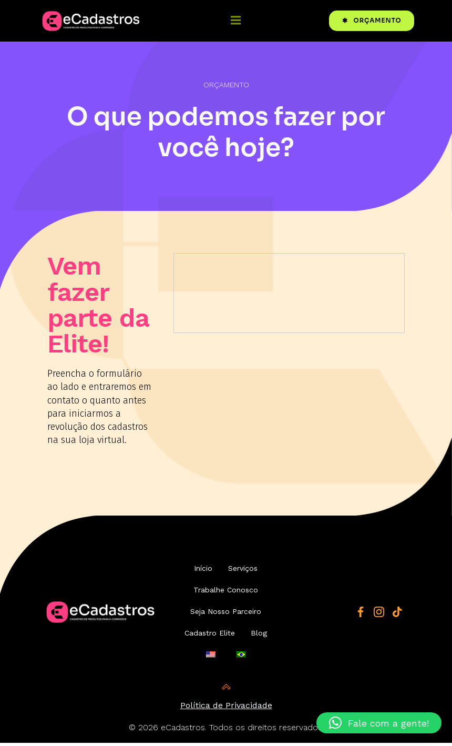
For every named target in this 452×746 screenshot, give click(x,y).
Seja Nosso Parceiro (226, 618)
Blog (259, 640)
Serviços (243, 575)
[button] (378, 722)
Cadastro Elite (210, 640)
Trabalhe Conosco (226, 596)
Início (203, 575)
